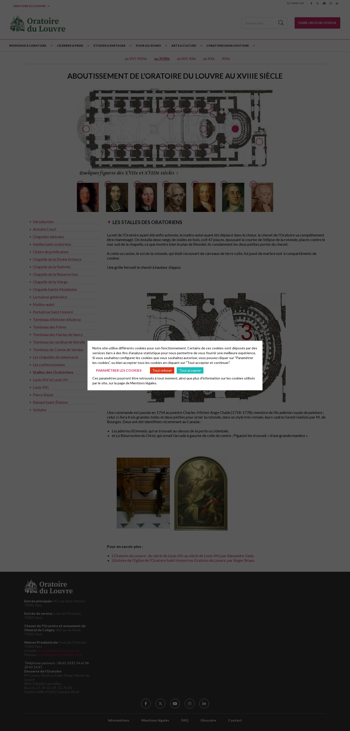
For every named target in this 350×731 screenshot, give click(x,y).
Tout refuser (162, 370)
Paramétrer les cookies (118, 370)
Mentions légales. (143, 383)
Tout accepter (190, 370)
